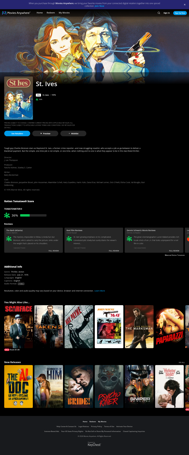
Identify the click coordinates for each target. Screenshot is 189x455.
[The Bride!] (79, 386)
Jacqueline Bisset (26, 182)
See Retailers (17, 133)
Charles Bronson (11, 182)
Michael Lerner (103, 182)
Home (40, 12)
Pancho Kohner (10, 167)
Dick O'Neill (114, 182)
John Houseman (40, 182)
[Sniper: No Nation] (139, 386)
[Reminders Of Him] (48, 386)
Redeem (51, 12)
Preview (45, 133)
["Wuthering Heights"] (169, 386)
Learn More (100, 290)
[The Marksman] (139, 326)
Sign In (167, 13)
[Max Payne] (79, 326)
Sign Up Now (180, 13)
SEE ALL (182, 362)
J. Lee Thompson (11, 160)
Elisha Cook (125, 182)
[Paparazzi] (169, 326)
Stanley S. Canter (25, 167)
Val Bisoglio (135, 182)
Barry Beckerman (11, 175)
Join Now (99, 5)
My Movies (64, 12)
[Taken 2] (48, 326)
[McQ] (109, 326)
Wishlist (73, 133)
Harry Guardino (69, 182)
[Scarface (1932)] (18, 328)
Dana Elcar (91, 182)
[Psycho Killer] (109, 386)
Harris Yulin (81, 182)
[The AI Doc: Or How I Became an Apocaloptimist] (18, 386)
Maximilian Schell (55, 182)
